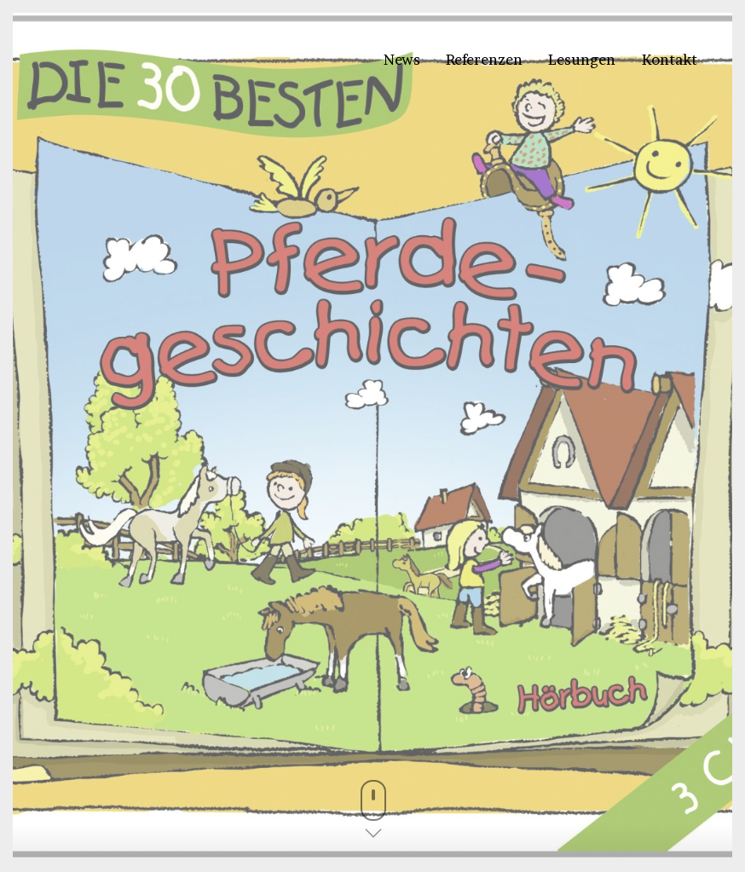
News (402, 59)
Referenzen (484, 59)
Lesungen (581, 59)
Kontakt (669, 59)
